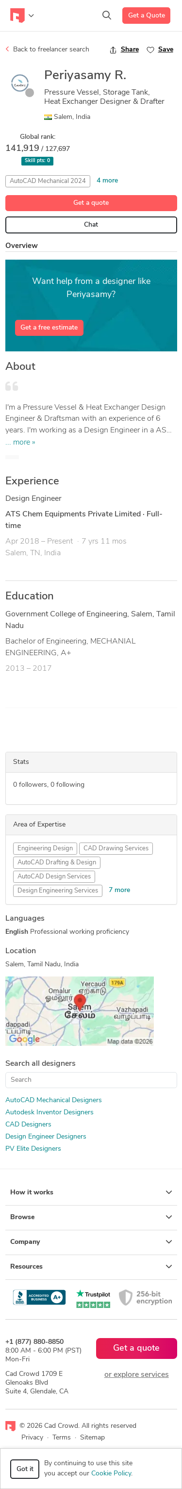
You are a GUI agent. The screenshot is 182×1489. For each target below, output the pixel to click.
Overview (21, 246)
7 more (119, 890)
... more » (20, 443)
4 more (107, 180)
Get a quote (91, 203)
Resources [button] (91, 1267)
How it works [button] (91, 1192)
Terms (61, 1437)
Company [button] (91, 1242)
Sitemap (92, 1437)
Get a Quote (146, 15)
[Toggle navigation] (22, 15)
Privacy (32, 1437)
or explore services (136, 1375)
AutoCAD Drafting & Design (56, 863)
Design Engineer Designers (45, 1137)
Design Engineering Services (57, 891)
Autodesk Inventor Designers (49, 1112)
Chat (91, 225)
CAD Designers (28, 1124)
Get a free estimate (49, 327)
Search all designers (40, 1064)
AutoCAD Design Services (54, 877)
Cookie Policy (111, 1473)
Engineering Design (45, 848)
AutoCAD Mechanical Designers (53, 1100)
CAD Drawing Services (116, 848)
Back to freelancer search (47, 49)
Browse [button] (91, 1217)
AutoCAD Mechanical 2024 (48, 181)
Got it (25, 1469)
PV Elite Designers (33, 1149)
